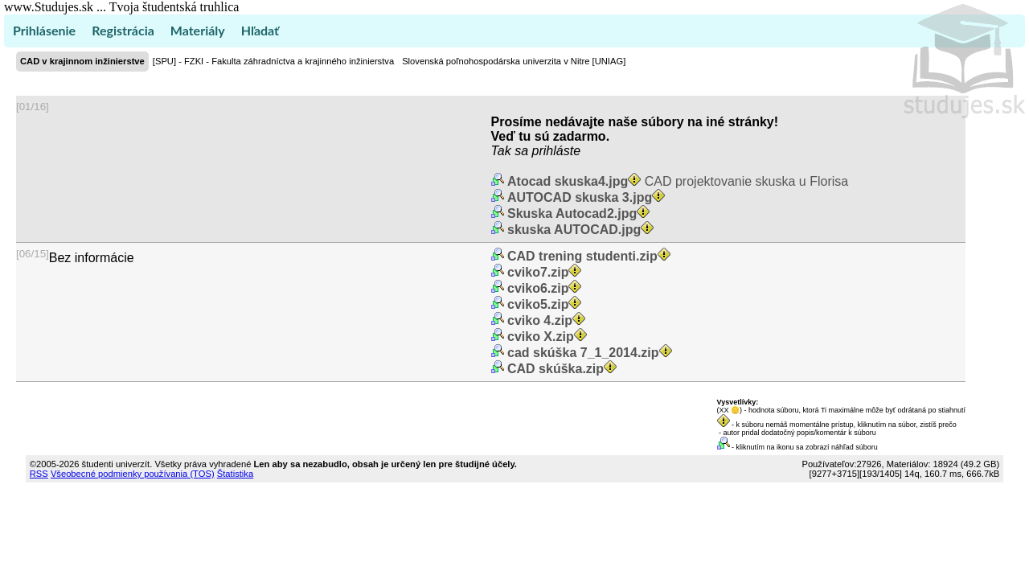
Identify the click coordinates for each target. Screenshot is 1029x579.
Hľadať (260, 30)
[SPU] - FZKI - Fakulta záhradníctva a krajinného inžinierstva (273, 61)
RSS (39, 473)
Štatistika (235, 473)
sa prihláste (547, 151)
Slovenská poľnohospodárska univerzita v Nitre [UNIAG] (513, 61)
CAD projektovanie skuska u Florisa (676, 181)
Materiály (197, 30)
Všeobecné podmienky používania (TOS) (133, 473)
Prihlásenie (44, 30)
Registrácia (123, 30)
